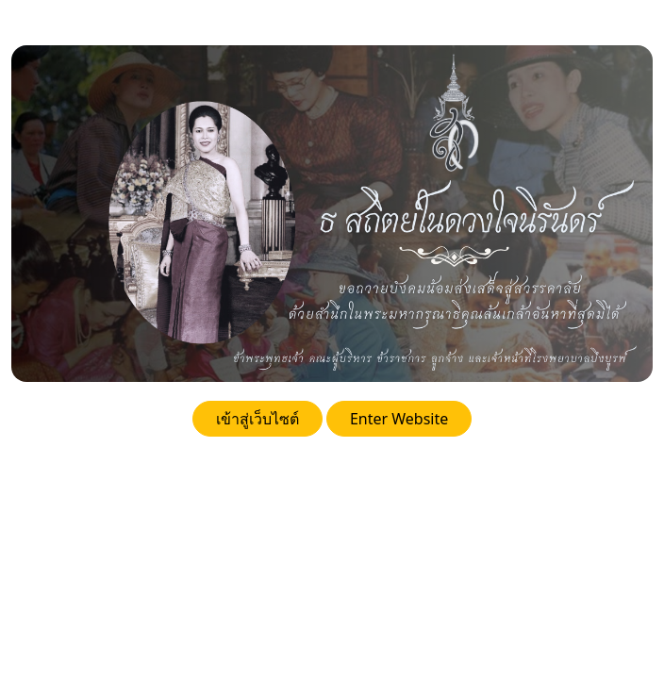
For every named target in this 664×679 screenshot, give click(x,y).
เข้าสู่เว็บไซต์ (257, 418)
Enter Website (399, 418)
